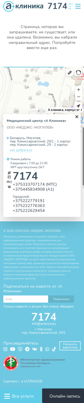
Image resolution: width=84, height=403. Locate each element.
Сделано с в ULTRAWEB (22, 381)
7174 (25, 176)
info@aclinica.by (44, 323)
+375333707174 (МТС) (35, 184)
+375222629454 (29, 210)
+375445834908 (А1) (33, 189)
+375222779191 (29, 200)
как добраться (21, 150)
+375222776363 (29, 205)
